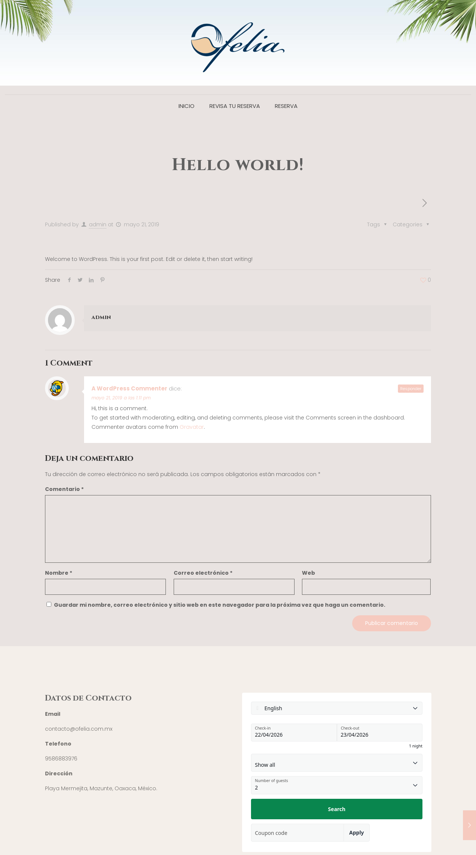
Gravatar (192, 427)
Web (308, 573)
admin (97, 224)
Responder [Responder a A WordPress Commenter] (410, 389)
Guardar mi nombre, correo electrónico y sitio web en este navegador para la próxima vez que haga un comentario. (219, 605)
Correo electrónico (203, 573)
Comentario (64, 489)
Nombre (58, 573)
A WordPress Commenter (129, 388)
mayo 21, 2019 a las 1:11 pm (121, 398)
